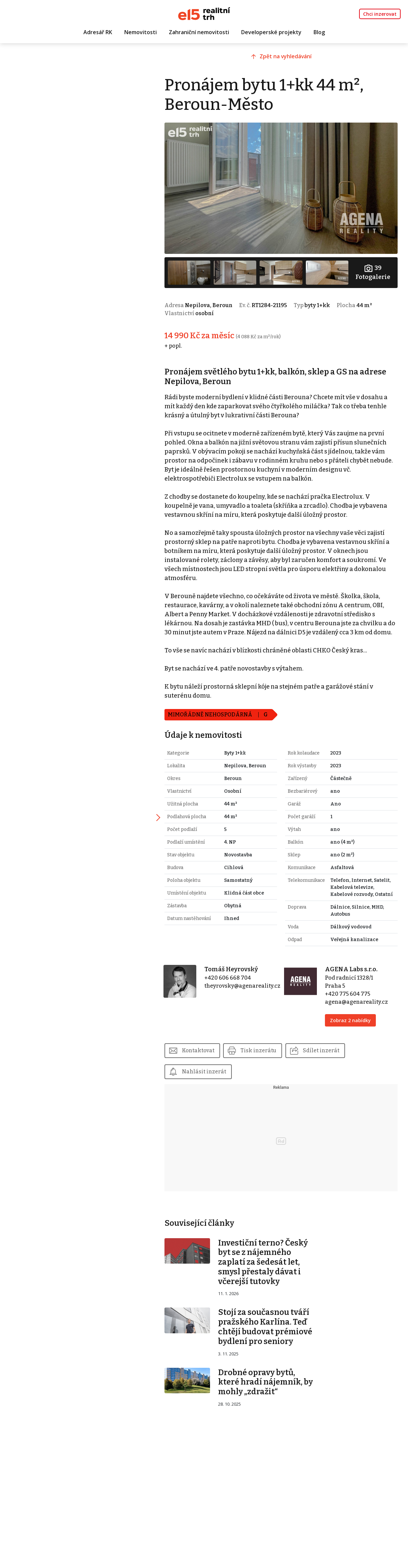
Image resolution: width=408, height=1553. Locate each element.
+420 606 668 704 (235, 990)
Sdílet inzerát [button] (331, 1062)
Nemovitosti (140, 32)
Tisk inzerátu (269, 1062)
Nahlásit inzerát (213, 1084)
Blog (319, 32)
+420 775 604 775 (350, 1006)
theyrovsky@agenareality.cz (250, 998)
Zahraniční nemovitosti (199, 32)
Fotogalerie (373, 268)
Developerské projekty (271, 32)
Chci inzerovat (380, 14)
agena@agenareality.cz (359, 1014)
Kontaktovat (207, 1062)
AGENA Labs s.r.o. (354, 981)
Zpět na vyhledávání (292, 59)
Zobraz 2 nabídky (353, 1032)
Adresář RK (97, 32)
